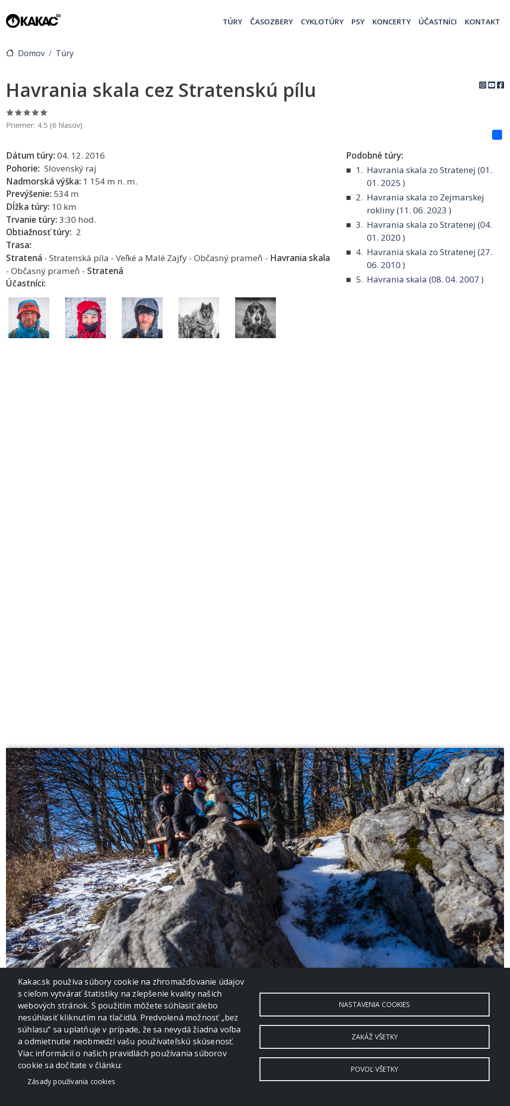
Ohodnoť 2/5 (18, 112)
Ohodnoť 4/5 (35, 112)
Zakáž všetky (374, 1036)
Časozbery (271, 21)
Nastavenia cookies (374, 1004)
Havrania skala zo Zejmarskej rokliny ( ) (425, 203)
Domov (31, 53)
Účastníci (438, 21)
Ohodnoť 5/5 (44, 112)
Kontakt (482, 21)
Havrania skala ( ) (425, 279)
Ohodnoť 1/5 (10, 112)
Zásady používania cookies (71, 1081)
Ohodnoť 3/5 (27, 112)
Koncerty (391, 21)
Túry (232, 21)
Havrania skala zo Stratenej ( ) (429, 176)
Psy (357, 21)
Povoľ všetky (374, 1069)
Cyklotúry (322, 21)
